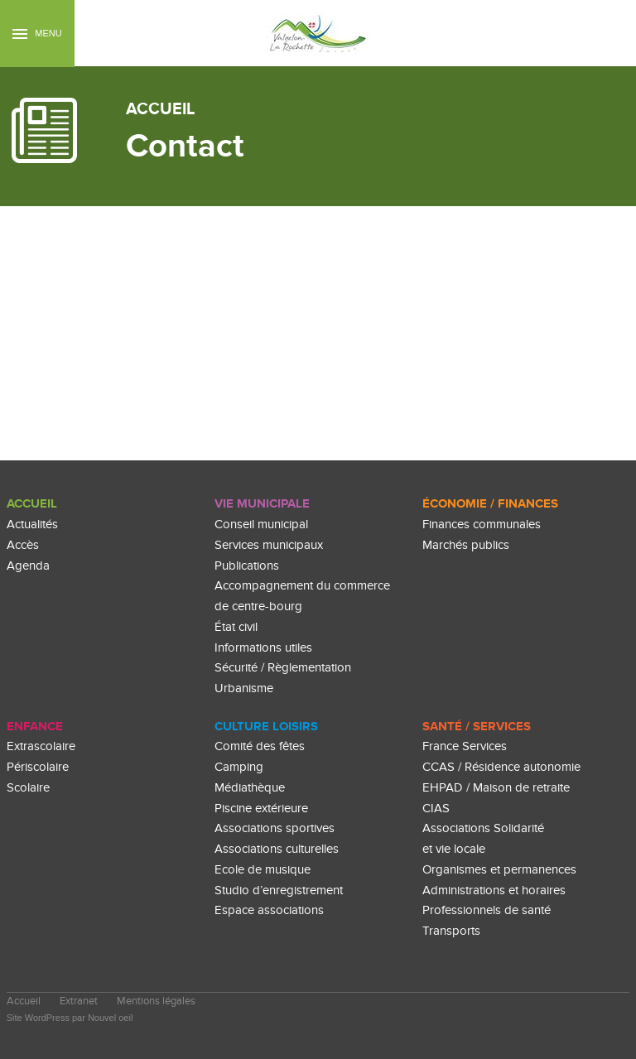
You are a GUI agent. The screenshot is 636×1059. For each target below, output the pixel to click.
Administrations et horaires (494, 890)
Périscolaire (38, 767)
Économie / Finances (490, 504)
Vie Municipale (262, 504)
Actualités (32, 524)
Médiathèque (249, 788)
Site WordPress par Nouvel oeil (70, 1018)
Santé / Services (476, 726)
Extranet (79, 1001)
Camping (238, 767)
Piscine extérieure (261, 808)
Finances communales (481, 524)
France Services (464, 746)
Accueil (32, 504)
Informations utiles (263, 648)
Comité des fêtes (259, 746)
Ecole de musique (262, 870)
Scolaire (28, 788)
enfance (35, 726)
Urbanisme (243, 688)
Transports (451, 931)
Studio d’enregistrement (278, 890)
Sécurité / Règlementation (282, 668)
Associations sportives (274, 828)
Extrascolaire (41, 746)
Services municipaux (268, 545)
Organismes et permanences (499, 870)
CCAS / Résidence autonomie (501, 767)
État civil (236, 627)
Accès (23, 545)
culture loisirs (266, 726)
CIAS (436, 808)
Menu (36, 33)
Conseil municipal (261, 524)
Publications (246, 566)
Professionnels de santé (486, 910)
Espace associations (269, 910)
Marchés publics (465, 545)
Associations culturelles (276, 849)
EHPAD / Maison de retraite (496, 788)
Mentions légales (156, 1001)
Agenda (28, 566)
